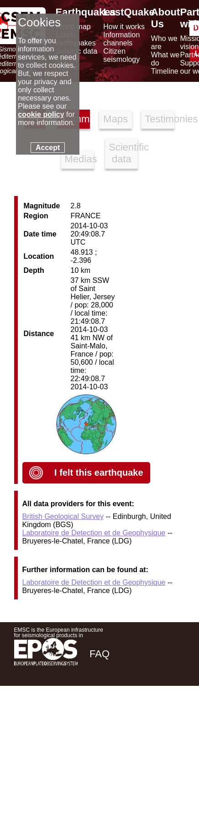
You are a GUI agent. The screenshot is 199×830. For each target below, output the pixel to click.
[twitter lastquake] (121, 718)
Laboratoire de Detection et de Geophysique (94, 533)
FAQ (99, 653)
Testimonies (159, 119)
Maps (115, 119)
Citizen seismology (121, 55)
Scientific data (123, 153)
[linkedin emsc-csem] (146, 718)
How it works (124, 26)
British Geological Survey (63, 516)
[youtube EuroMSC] (172, 718)
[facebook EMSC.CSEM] (97, 718)
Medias (79, 159)
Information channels (121, 39)
